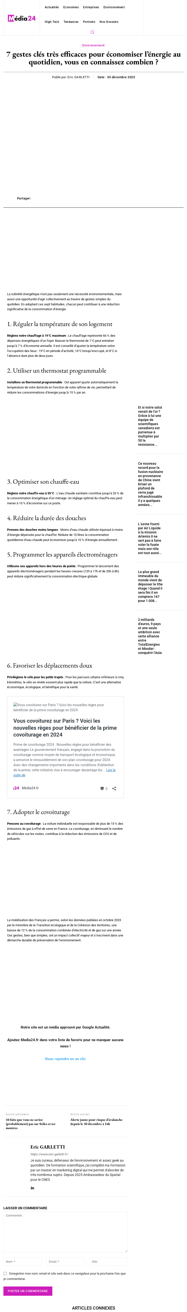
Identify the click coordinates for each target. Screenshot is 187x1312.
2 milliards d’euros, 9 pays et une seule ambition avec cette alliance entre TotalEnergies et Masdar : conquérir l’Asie (150, 614)
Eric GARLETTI (78, 77)
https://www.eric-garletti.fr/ (49, 1154)
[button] (92, 32)
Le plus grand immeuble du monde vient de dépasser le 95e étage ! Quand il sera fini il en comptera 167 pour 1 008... (149, 567)
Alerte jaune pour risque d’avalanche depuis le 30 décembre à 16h (96, 1122)
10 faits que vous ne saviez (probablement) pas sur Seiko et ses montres (30, 1124)
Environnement (93, 45)
